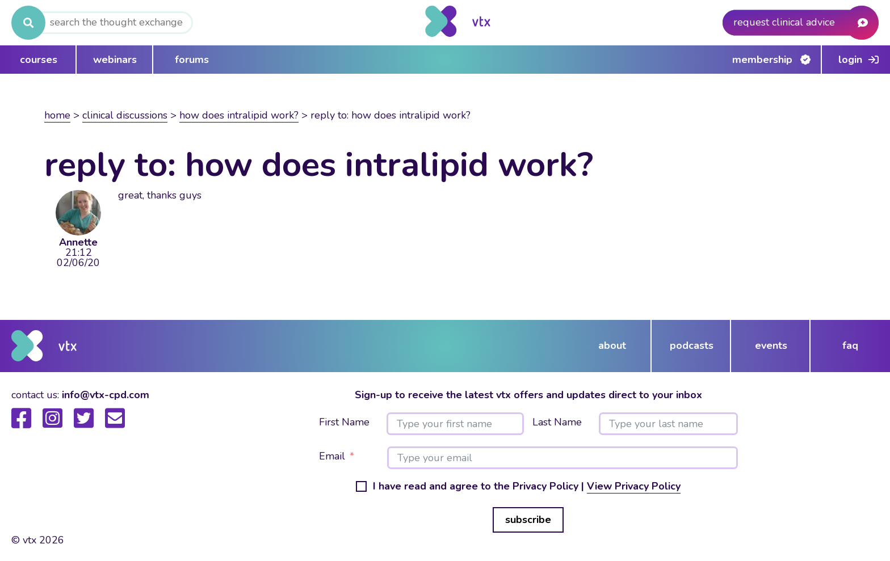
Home (57, 115)
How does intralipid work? (239, 115)
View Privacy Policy (634, 486)
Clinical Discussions (124, 115)
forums (192, 59)
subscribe (528, 519)
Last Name (557, 422)
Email (332, 456)
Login (850, 59)
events (771, 345)
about (612, 345)
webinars (115, 59)
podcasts (691, 345)
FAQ (850, 345)
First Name (344, 422)
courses (38, 59)
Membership (762, 59)
